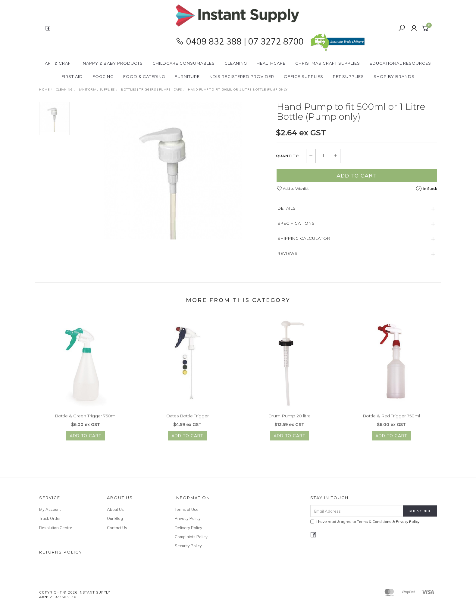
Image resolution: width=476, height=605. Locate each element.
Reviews (287, 253)
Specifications (296, 223)
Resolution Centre (55, 527)
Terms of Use (187, 509)
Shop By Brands (394, 76)
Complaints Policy (191, 536)
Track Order (50, 518)
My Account (50, 509)
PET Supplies (348, 76)
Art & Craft (59, 63)
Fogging (103, 76)
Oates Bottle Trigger (187, 420)
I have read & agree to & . (365, 521)
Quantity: (287, 156)
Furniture (187, 76)
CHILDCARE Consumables (183, 63)
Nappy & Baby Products (113, 63)
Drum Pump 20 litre (289, 420)
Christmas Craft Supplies (327, 63)
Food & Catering (144, 76)
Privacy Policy (188, 518)
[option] (173, 170)
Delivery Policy (188, 527)
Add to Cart (357, 175)
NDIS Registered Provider (241, 76)
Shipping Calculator (303, 238)
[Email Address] (356, 511)
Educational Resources (400, 63)
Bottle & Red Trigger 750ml (391, 420)
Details (286, 208)
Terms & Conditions (374, 521)
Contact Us (117, 527)
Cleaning (235, 63)
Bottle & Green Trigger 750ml (85, 420)
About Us (115, 509)
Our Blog (115, 518)
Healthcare (271, 63)
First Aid (72, 76)
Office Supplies (303, 76)
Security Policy (188, 545)
